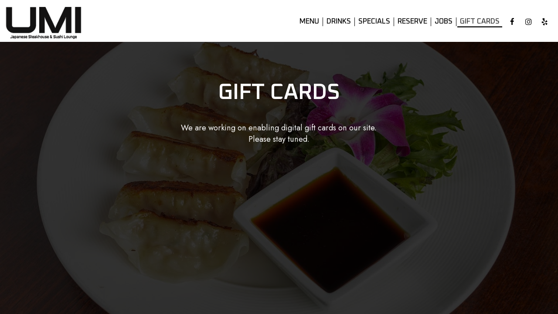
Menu (309, 21)
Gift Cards (480, 21)
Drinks (339, 21)
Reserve (412, 21)
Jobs (444, 21)
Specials (374, 21)
